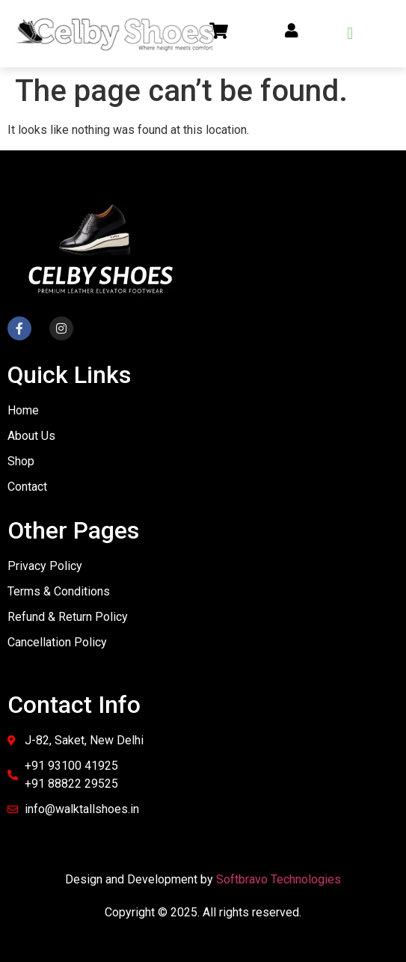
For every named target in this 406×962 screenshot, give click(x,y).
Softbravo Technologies (278, 879)
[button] (350, 33)
